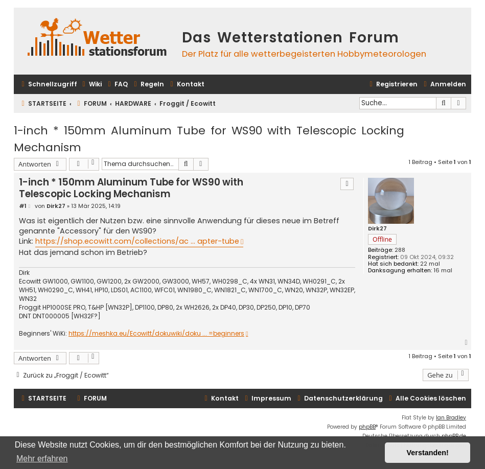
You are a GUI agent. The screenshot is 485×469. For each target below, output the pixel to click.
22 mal (430, 264)
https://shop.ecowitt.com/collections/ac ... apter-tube (137, 241)
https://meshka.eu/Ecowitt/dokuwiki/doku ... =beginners (156, 334)
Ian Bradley (451, 417)
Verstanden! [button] (428, 453)
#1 (23, 206)
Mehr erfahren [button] (42, 458)
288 (400, 250)
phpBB (367, 427)
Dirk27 (377, 228)
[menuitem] (91, 84)
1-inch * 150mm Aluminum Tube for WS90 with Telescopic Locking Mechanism (209, 139)
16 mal (442, 270)
